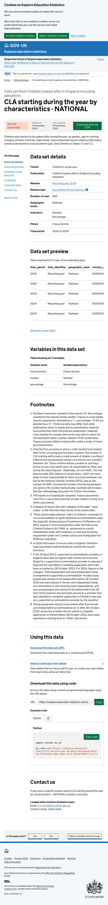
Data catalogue (21, 80)
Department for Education (48, 867)
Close (100, 59)
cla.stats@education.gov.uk (54, 805)
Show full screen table (43, 330)
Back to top (11, 197)
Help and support (12, 862)
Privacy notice (21, 858)
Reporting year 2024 (64, 183)
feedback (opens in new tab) (51, 73)
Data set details (13, 162)
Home (7, 80)
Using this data (12, 185)
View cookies (77, 35)
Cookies (8, 858)
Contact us (10, 190)
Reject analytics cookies (53, 35)
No (54, 836)
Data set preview (14, 167)
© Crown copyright (94, 896)
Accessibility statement (54, 858)
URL (32, 702)
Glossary (71, 858)
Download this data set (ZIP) (47, 647)
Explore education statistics (25, 52)
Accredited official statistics (70, 189)
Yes (37, 836)
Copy (99, 702)
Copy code (91, 736)
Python (37, 718)
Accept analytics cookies (20, 35)
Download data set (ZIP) (87, 126)
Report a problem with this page (84, 836)
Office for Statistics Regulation (60, 873)
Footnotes (10, 180)
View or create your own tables (48, 663)
